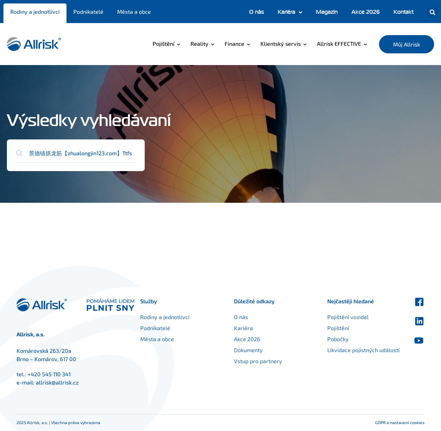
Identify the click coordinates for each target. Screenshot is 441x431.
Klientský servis (280, 43)
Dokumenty (257, 350)
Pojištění (163, 43)
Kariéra (290, 12)
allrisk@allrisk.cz (57, 382)
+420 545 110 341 (49, 374)
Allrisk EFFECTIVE (339, 43)
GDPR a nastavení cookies (399, 422)
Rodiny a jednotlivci (35, 11)
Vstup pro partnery (267, 361)
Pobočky (329, 339)
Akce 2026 (365, 12)
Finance (234, 43)
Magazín (327, 12)
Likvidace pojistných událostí (344, 354)
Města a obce (134, 11)
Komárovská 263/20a (44, 350)
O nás (256, 12)
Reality (199, 43)
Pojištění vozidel (339, 317)
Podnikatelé (88, 11)
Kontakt (403, 12)
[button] (432, 12)
